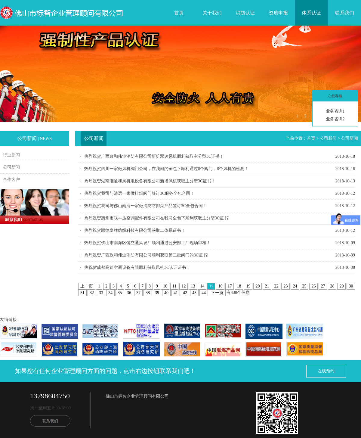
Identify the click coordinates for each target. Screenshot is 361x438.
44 (204, 292)
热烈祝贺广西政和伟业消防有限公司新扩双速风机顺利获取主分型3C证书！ (154, 156)
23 (285, 286)
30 (351, 286)
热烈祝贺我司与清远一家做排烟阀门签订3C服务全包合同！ (139, 193)
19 (248, 286)
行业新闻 (11, 155)
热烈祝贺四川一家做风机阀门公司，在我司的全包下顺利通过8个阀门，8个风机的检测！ (166, 168)
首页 (179, 12)
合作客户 (11, 179)
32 (92, 292)
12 (183, 286)
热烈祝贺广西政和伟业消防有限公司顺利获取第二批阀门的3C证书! (146, 255)
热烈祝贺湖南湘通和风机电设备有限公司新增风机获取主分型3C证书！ (149, 181)
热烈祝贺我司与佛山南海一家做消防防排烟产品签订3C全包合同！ (145, 205)
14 (202, 286)
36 (129, 292)
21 (267, 286)
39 (157, 292)
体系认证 (311, 12)
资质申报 (278, 12)
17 (229, 286)
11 (174, 286)
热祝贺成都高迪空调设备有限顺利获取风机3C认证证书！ (137, 267)
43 (194, 292)
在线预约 (326, 371)
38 (148, 292)
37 (138, 292)
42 (185, 292)
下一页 (217, 292)
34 (110, 292)
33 (101, 292)
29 (341, 286)
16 (220, 286)
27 (323, 286)
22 (276, 286)
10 (165, 286)
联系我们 (344, 12)
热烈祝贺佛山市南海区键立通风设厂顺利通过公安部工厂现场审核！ (147, 243)
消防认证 (245, 12)
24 (295, 286)
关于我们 (212, 12)
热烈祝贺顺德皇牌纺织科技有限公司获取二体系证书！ (134, 230)
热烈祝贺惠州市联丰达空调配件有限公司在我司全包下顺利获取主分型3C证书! (157, 218)
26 (313, 286)
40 (166, 292)
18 (239, 286)
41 (176, 292)
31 (82, 292)
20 (257, 286)
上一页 (86, 286)
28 (332, 286)
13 (193, 286)
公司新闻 (11, 167)
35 (120, 292)
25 (304, 286)
